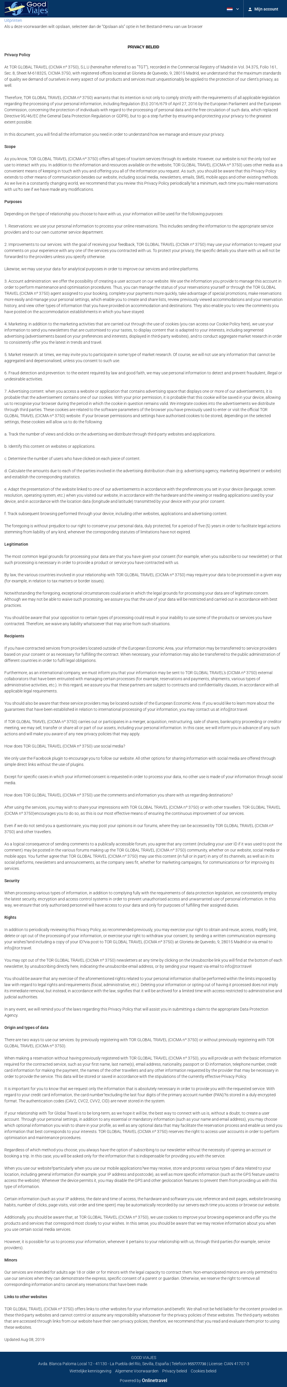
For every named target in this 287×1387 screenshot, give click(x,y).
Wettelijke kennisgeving (90, 1371)
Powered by (143, 1380)
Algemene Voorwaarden (136, 1371)
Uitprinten (13, 20)
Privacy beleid (174, 1371)
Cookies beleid (203, 1371)
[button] (232, 8)
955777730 (197, 1364)
